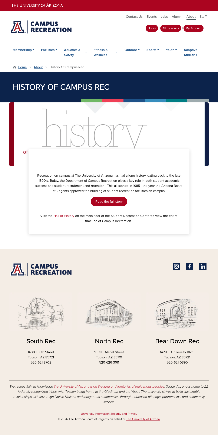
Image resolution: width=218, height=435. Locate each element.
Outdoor (131, 50)
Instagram (176, 266)
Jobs (164, 17)
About (191, 17)
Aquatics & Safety (72, 52)
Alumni (177, 17)
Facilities (48, 50)
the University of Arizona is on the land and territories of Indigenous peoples (109, 386)
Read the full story (109, 201)
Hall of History (63, 216)
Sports (151, 50)
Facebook (189, 266)
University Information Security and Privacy (109, 414)
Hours (152, 28)
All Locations (170, 28)
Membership (22, 50)
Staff (203, 17)
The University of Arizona (143, 419)
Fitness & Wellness (101, 52)
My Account (193, 28)
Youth (170, 50)
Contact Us (134, 17)
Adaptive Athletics (190, 52)
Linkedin (203, 266)
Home (22, 67)
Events (152, 17)
